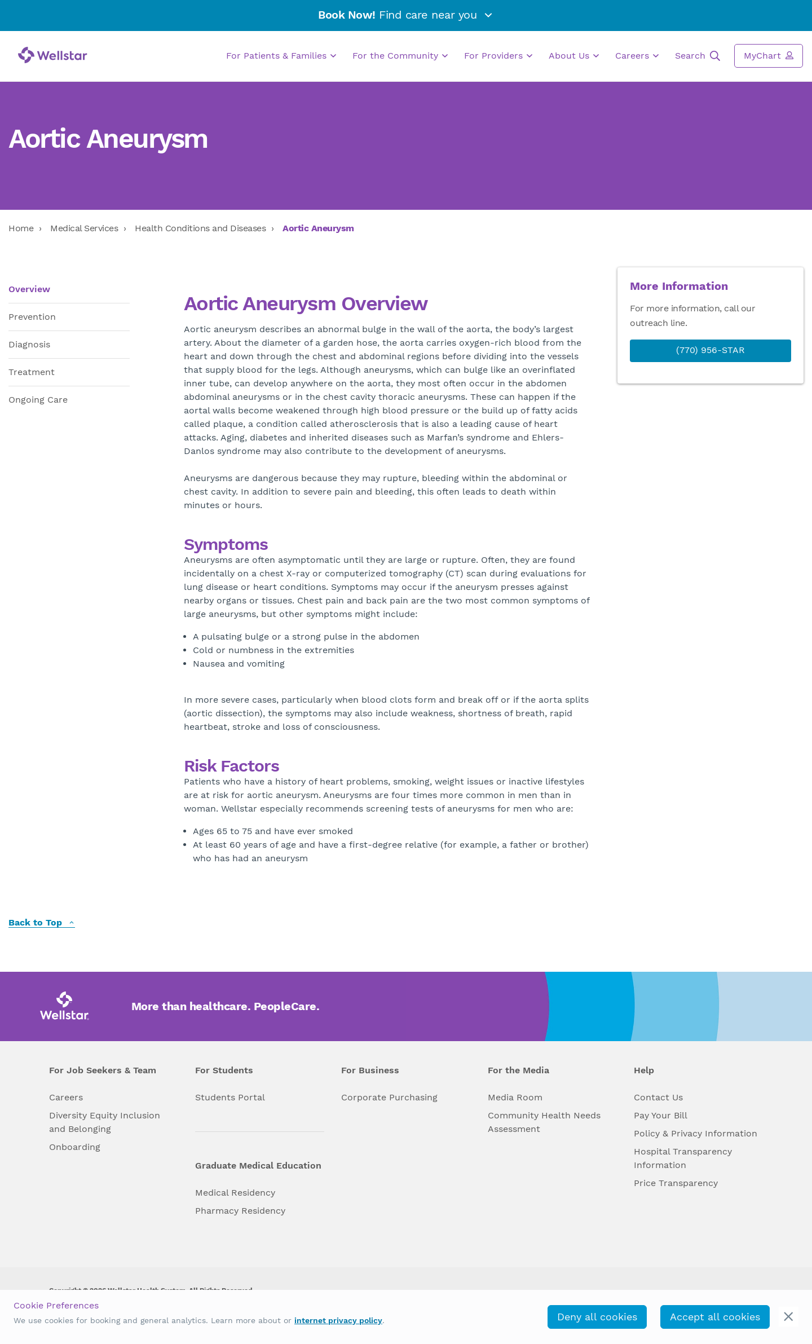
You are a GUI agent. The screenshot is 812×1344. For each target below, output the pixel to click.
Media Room (515, 1097)
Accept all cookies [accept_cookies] (715, 1317)
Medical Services (84, 228)
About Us (574, 55)
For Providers (498, 55)
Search (697, 55)
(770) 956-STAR (710, 350)
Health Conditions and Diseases (200, 228)
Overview (29, 289)
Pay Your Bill (660, 1115)
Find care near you (406, 14)
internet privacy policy (338, 1320)
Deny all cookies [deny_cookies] (597, 1317)
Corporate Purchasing (389, 1097)
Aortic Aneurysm (318, 228)
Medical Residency (235, 1192)
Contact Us (658, 1097)
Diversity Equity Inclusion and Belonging (104, 1122)
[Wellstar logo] (52, 55)
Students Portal (230, 1097)
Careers (637, 55)
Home (20, 228)
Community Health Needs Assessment (544, 1122)
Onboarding (74, 1147)
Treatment (31, 372)
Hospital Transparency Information (683, 1158)
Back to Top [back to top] (41, 923)
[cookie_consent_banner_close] (788, 1317)
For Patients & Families (281, 55)
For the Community (400, 55)
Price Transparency (676, 1183)
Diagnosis (29, 344)
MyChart (768, 55)
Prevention (32, 316)
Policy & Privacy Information (695, 1133)
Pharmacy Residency (240, 1210)
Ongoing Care (38, 399)
